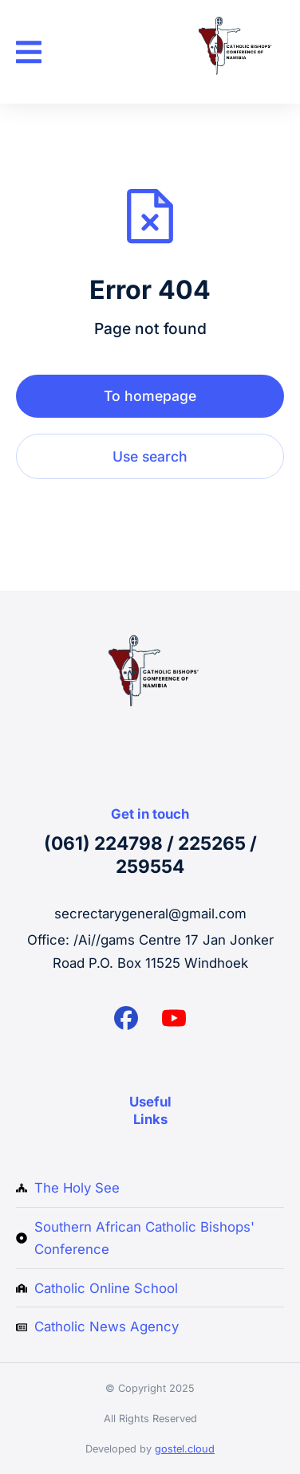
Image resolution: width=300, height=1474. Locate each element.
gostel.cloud (185, 1449)
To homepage (150, 395)
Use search (150, 456)
